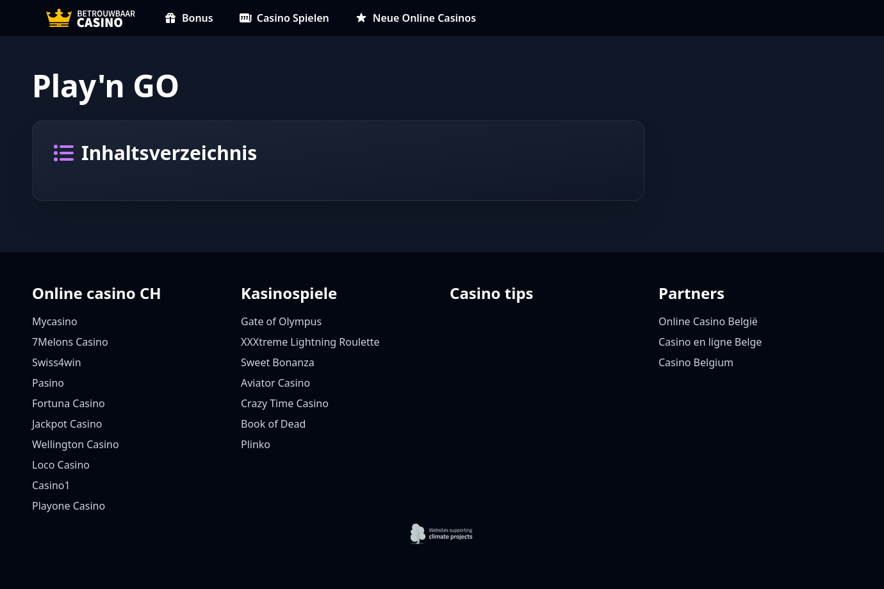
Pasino (48, 383)
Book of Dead (273, 424)
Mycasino (55, 321)
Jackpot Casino (67, 424)
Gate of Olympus (281, 321)
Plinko (255, 444)
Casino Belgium (696, 362)
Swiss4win (56, 362)
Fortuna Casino (68, 403)
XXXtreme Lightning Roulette (310, 342)
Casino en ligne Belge (710, 342)
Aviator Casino (275, 383)
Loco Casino (61, 465)
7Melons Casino (70, 342)
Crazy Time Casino (285, 403)
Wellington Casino (75, 444)
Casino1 (51, 485)
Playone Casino (68, 506)
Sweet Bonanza (278, 362)
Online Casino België (708, 321)
